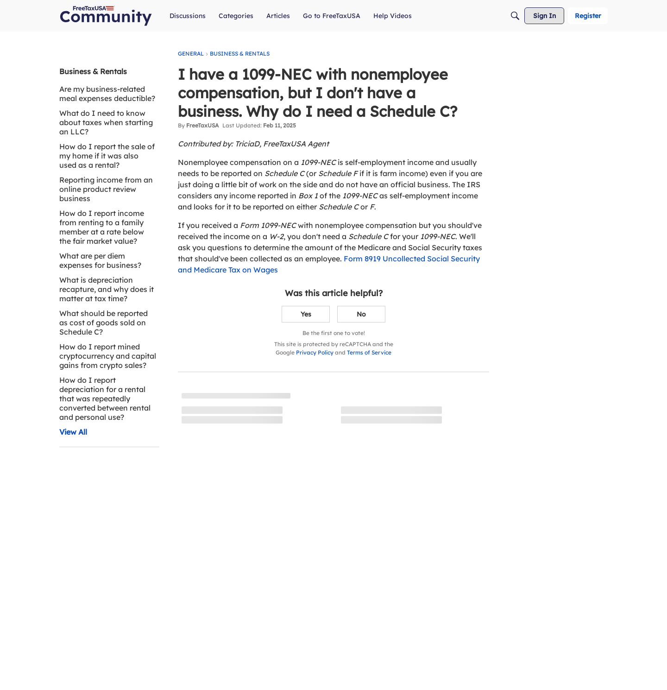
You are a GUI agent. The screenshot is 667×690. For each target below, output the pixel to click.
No (361, 314)
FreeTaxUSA (202, 125)
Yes (306, 314)
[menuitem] (187, 15)
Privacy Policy (315, 352)
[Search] (515, 15)
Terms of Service (369, 352)
